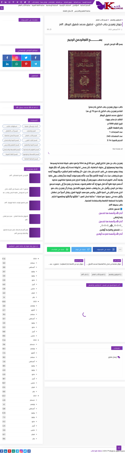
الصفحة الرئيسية (87, 2)
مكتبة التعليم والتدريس (82, 10)
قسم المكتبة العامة (31, 158)
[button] (104, 249)
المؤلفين (75, 5)
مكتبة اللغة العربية (38, 5)
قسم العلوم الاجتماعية (31, 149)
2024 (35, 258)
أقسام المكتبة (85, 5)
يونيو (33, 275)
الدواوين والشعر (115, 19)
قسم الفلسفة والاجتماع (11, 149)
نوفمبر (32, 305)
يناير (33, 297)
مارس (33, 288)
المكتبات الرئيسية (65, 5)
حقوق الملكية (68, 2)
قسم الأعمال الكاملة (12, 135)
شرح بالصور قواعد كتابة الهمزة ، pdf (16, 202)
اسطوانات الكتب (11, 126)
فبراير (33, 292)
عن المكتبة (59, 2)
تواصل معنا (43, 2)
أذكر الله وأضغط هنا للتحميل (111, 213)
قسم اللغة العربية (12, 154)
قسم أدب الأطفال (12, 130)
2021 (35, 395)
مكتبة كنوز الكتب (96, 450)
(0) (49, 29)
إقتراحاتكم (51, 2)
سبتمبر (32, 262)
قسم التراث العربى (31, 140)
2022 (35, 340)
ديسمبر (32, 344)
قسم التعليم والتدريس (11, 144)
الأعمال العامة (68, 10)
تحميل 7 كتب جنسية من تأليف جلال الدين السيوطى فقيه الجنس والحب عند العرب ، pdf (15, 192)
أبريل (33, 284)
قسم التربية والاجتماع (11, 140)
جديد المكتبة (77, 2)
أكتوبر (33, 310)
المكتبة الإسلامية (52, 5)
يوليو (33, 271)
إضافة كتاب (35, 2)
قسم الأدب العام (101, 19)
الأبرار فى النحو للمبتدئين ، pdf (19, 175)
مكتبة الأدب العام (24, 5)
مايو (33, 280)
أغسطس (32, 267)
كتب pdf (85, 274)
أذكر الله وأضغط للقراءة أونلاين (109, 234)
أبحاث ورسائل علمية (31, 126)
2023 (35, 301)
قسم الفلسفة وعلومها (31, 154)
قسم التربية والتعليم (31, 144)
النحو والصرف (31, 130)
